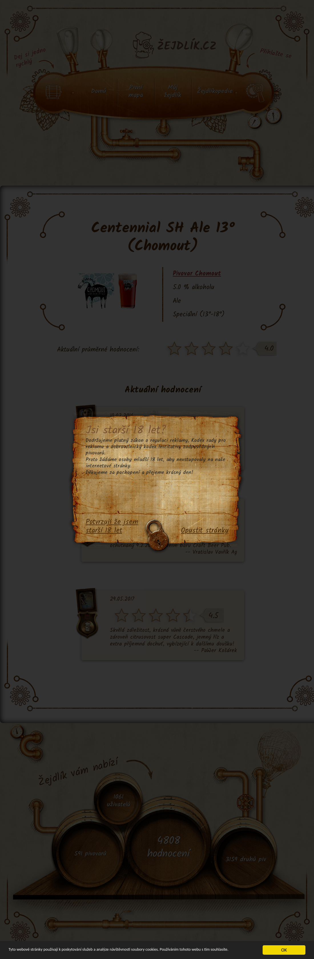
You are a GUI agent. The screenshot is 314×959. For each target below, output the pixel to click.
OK (284, 947)
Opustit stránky (204, 531)
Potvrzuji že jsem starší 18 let (112, 526)
